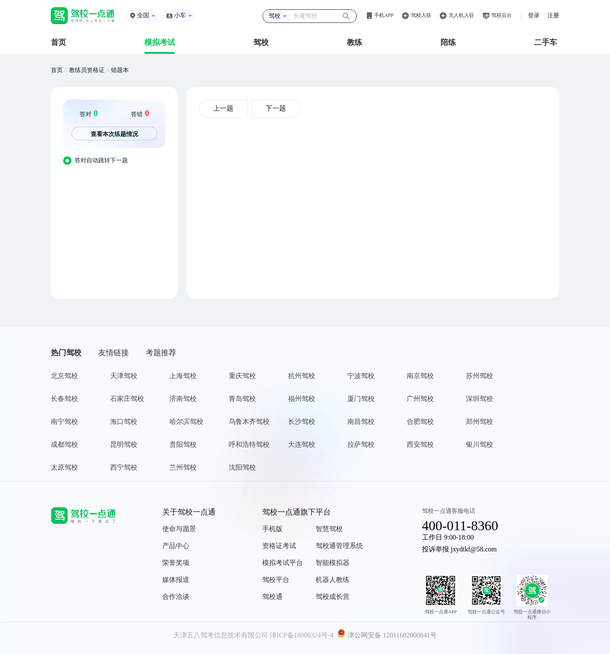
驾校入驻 (421, 15)
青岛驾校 (242, 398)
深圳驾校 (479, 398)
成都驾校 (64, 444)
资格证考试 (279, 545)
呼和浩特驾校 (249, 444)
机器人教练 (332, 579)
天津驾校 (123, 375)
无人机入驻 (461, 15)
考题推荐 (161, 352)
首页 (58, 42)
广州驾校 (420, 398)
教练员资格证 (87, 70)
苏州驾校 (479, 375)
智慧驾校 (329, 528)
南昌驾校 (360, 421)
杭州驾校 (301, 375)
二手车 (545, 42)
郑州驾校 (479, 421)
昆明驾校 (123, 444)
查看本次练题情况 (114, 134)
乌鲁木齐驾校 (249, 421)
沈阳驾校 (242, 467)
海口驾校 (123, 421)
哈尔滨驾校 (186, 421)
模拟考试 (159, 42)
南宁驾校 (64, 421)
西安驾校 (420, 444)
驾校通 (272, 596)
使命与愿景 (179, 528)
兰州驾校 (183, 467)
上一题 (223, 108)
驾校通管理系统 (339, 545)
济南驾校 (183, 398)
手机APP (384, 15)
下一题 (276, 108)
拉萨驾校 (360, 444)
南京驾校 (420, 375)
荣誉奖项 (175, 562)
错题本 (120, 70)
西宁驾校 (123, 467)
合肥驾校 (420, 421)
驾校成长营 (332, 596)
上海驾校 (183, 375)
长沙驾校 (301, 421)
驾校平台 (275, 579)
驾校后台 (501, 15)
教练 (354, 42)
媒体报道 (175, 579)
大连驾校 (301, 444)
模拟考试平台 (282, 562)
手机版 (272, 528)
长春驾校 (64, 398)
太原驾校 (64, 467)
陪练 (448, 42)
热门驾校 (66, 352)
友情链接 (113, 352)
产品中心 (175, 545)
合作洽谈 (175, 596)
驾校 (261, 42)
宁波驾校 (360, 375)
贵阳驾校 (183, 444)
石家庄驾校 (127, 398)
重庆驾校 (242, 375)
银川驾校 (479, 444)
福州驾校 (301, 398)
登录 (534, 15)
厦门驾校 (360, 398)
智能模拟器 (332, 562)
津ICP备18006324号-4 (301, 635)
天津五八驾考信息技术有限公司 (220, 635)
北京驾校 (64, 375)
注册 (553, 15)
